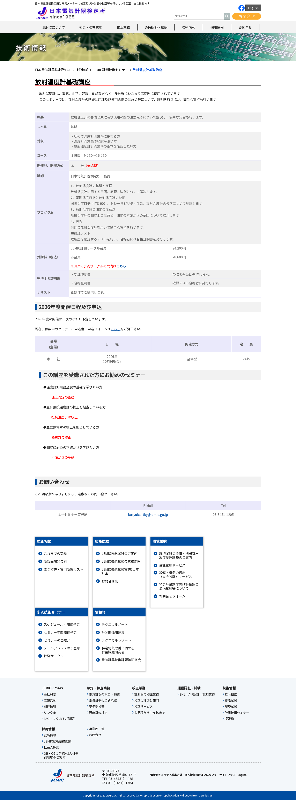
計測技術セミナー (237, 713)
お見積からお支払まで (149, 713)
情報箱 (229, 719)
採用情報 (217, 27)
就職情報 (50, 735)
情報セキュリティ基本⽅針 (166, 775)
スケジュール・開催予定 (62, 624)
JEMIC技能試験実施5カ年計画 (120, 571)
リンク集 (50, 713)
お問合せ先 (110, 581)
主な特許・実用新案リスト (63, 569)
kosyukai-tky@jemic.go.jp (148, 514)
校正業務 (123, 27)
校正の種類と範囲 (146, 700)
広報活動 (50, 700)
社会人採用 (51, 747)
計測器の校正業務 (146, 694)
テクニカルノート (115, 624)
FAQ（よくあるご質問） (60, 719)
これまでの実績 (55, 553)
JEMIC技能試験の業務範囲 (121, 561)
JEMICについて (53, 27)
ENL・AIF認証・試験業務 (197, 694)
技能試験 (231, 700)
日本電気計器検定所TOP (53, 69)
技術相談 (231, 694)
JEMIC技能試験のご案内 (119, 553)
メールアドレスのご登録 (62, 648)
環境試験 (231, 706)
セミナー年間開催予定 (60, 632)
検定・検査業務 (90, 27)
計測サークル (54, 656)
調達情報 (50, 706)
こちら (121, 266)
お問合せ (246, 16)
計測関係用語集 (113, 632)
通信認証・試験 (156, 27)
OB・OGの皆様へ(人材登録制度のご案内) (61, 755)
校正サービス (143, 706)
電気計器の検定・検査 (104, 694)
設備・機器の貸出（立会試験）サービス (175, 575)
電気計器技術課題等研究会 (121, 660)
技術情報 (188, 27)
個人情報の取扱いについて (201, 775)
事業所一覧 (96, 729)
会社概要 (50, 694)
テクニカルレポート (116, 640)
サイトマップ (227, 775)
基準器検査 (96, 706)
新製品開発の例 (55, 561)
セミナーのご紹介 (57, 640)
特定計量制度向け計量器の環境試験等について (179, 586)
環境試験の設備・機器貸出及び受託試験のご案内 (179, 555)
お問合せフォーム (172, 596)
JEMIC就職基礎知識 (57, 741)
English (253, 8)
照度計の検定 (98, 713)
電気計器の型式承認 (103, 700)
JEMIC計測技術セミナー (110, 69)
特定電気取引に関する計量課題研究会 (118, 650)
